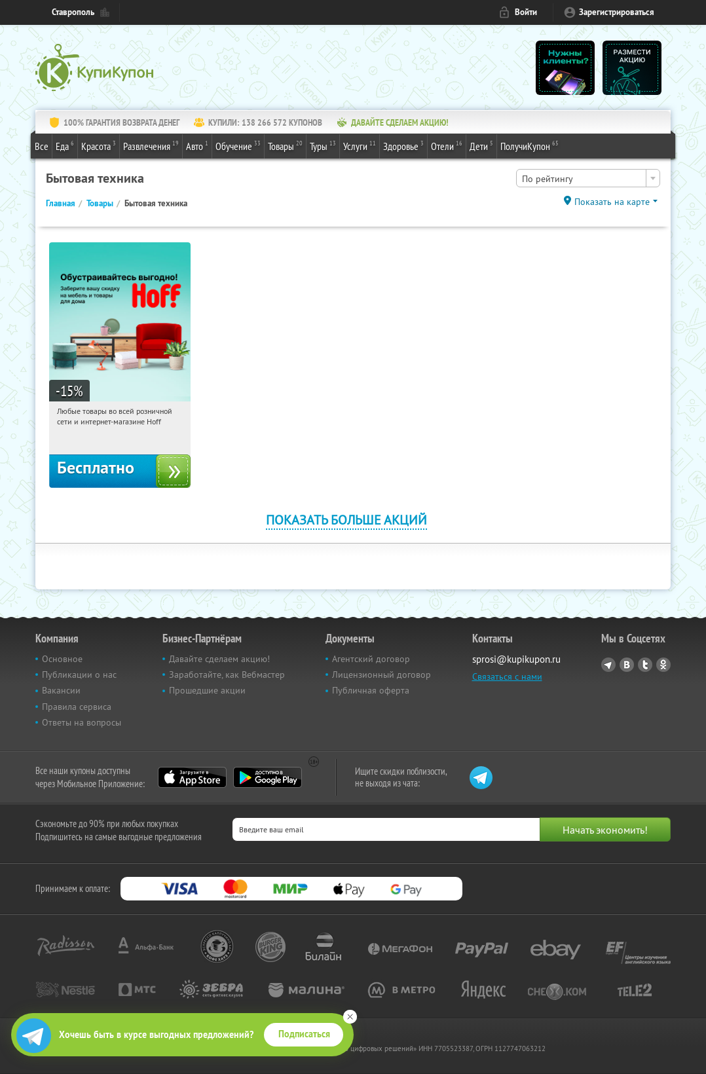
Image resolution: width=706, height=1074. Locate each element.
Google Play (267, 777)
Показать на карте (612, 202)
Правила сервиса (76, 707)
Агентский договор (371, 659)
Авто (197, 145)
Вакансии (61, 690)
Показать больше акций (346, 519)
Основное (62, 659)
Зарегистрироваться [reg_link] (616, 12)
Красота (98, 145)
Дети (481, 145)
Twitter (645, 664)
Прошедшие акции (207, 690)
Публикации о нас (79, 674)
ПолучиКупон (529, 145)
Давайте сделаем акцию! (219, 659)
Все (41, 146)
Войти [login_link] (526, 12)
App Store (192, 777)
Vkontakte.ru (627, 664)
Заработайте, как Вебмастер (227, 674)
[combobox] (588, 178)
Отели (446, 145)
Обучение (238, 145)
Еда (65, 145)
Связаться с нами (507, 676)
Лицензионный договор (381, 674)
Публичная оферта (370, 690)
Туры (323, 145)
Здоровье (403, 145)
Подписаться (304, 1034)
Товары (285, 145)
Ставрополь (73, 12)
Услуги (359, 145)
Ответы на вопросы (81, 722)
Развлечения (151, 145)
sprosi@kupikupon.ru (516, 659)
